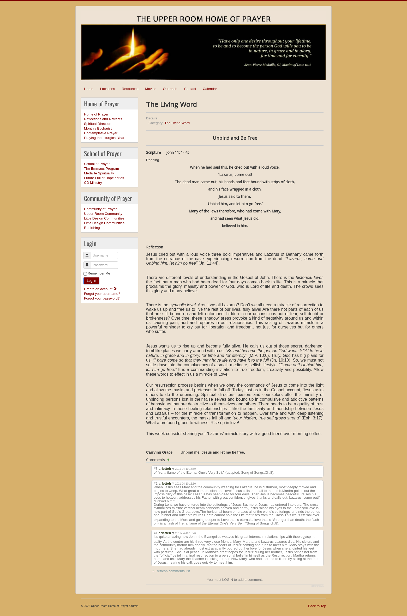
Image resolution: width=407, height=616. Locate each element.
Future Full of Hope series (104, 178)
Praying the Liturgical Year (104, 138)
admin (134, 605)
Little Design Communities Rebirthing (104, 225)
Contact (190, 89)
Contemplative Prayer (100, 133)
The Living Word (177, 123)
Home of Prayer (96, 114)
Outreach (170, 89)
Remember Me (99, 273)
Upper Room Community (103, 214)
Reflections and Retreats (103, 119)
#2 (156, 483)
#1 (156, 533)
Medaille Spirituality (99, 173)
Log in (91, 281)
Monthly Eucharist (98, 128)
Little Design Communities (104, 218)
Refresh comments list (172, 571)
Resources (130, 89)
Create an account (100, 289)
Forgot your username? (102, 294)
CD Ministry (93, 183)
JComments (317, 586)
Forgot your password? (101, 298)
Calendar (210, 89)
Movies (150, 89)
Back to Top (317, 606)
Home (88, 89)
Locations (107, 89)
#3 (156, 469)
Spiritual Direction (97, 124)
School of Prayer (97, 164)
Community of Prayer (100, 209)
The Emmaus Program (101, 168)
